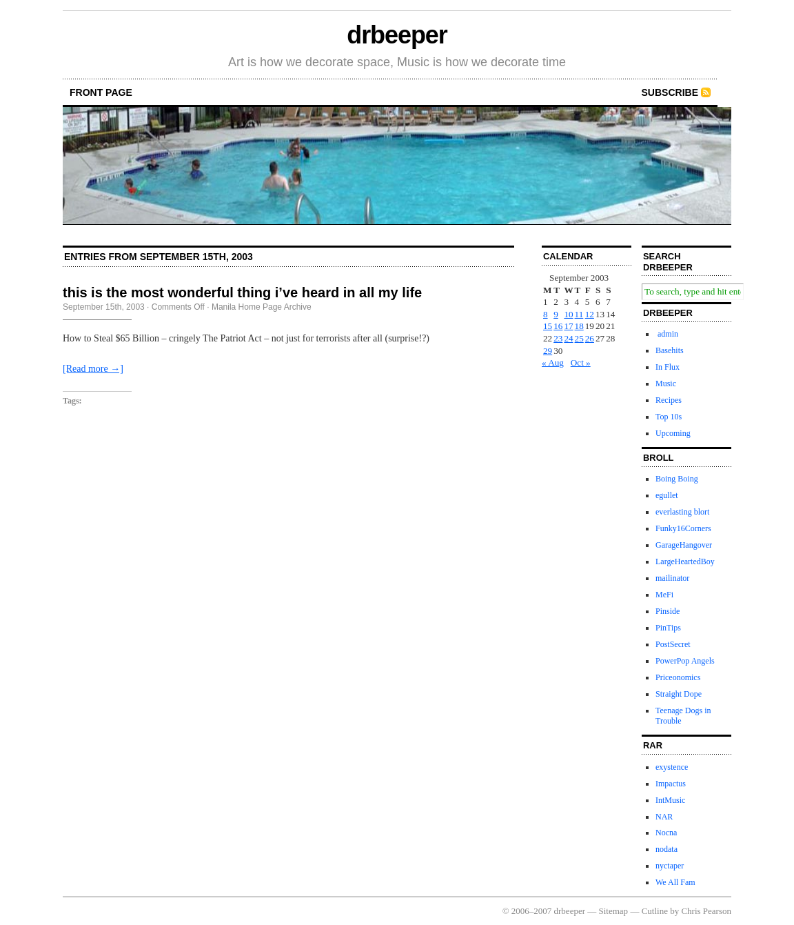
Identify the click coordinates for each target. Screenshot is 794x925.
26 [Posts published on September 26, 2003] (589, 338)
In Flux (667, 367)
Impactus (670, 783)
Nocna (666, 832)
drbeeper (397, 35)
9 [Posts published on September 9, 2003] (555, 314)
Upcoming (673, 433)
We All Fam (675, 882)
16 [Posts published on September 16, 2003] (557, 326)
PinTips (668, 628)
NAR (664, 817)
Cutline (655, 911)
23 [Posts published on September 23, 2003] (557, 338)
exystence (671, 767)
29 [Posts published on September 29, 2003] (547, 351)
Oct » (581, 362)
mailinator (672, 578)
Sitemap (614, 911)
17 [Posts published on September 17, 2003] (568, 326)
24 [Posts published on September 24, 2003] (568, 338)
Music (665, 383)
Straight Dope (678, 694)
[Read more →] (93, 369)
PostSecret (673, 644)
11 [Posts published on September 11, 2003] (579, 314)
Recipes (668, 400)
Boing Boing (676, 479)
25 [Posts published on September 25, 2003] (579, 338)
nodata (666, 849)
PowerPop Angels (685, 661)
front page (101, 92)
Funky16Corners (683, 528)
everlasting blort (682, 512)
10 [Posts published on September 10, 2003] (568, 314)
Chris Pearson (706, 911)
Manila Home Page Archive (262, 307)
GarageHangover (683, 545)
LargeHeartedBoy (685, 561)
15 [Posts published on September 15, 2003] (547, 326)
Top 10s (668, 416)
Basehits (669, 350)
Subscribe (670, 92)
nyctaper (669, 866)
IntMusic (670, 800)
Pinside (667, 611)
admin (666, 334)
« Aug (553, 362)
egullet (666, 495)
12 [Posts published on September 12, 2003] (589, 314)
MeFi (664, 594)
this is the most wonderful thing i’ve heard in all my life (242, 292)
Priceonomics (677, 677)
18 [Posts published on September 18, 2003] (579, 326)
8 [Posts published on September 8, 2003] (545, 314)
